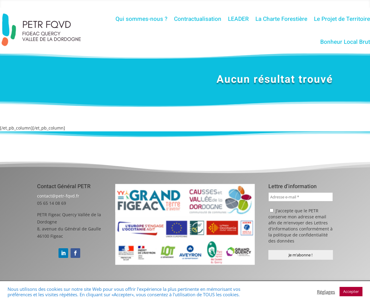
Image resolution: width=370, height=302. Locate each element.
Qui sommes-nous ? (141, 19)
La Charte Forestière (281, 19)
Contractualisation (197, 19)
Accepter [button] (351, 291)
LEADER (238, 19)
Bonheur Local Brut (345, 42)
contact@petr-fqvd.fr (58, 196)
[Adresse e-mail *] (300, 196)
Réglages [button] (326, 291)
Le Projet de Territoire (342, 19)
